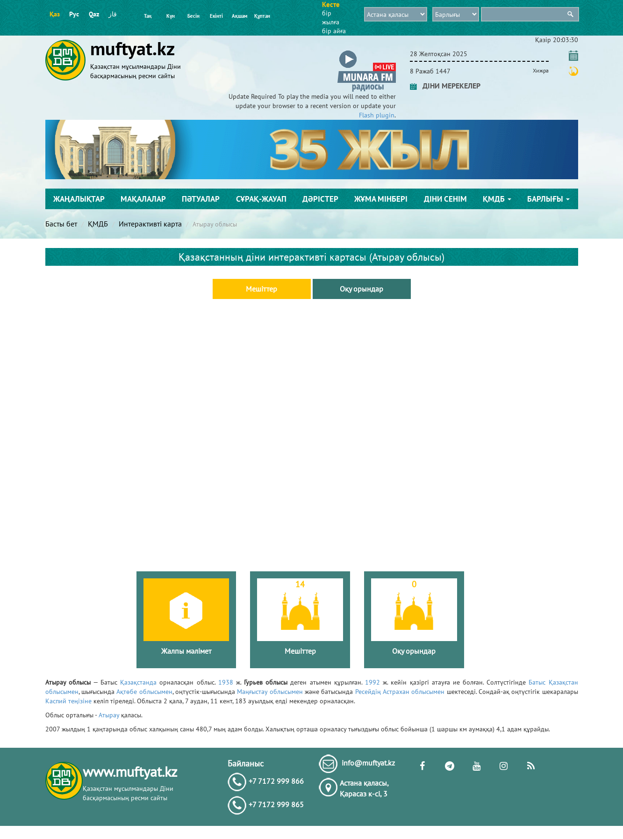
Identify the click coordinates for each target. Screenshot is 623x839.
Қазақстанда (138, 682)
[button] (366, 52)
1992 (372, 682)
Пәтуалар (201, 199)
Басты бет (61, 223)
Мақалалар (143, 199)
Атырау (109, 715)
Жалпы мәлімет (186, 651)
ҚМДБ (497, 199)
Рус (74, 14)
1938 (225, 682)
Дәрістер (320, 199)
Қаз (55, 14)
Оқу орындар (361, 288)
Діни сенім (445, 199)
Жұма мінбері (381, 199)
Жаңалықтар (79, 199)
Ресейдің (368, 691)
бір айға (334, 31)
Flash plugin (376, 115)
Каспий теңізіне (68, 701)
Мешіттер (261, 288)
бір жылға (330, 17)
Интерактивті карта (150, 223)
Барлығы (548, 199)
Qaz (94, 14)
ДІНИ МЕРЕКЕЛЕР (445, 85)
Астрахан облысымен (413, 691)
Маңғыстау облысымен (269, 691)
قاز (112, 14)
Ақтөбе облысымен (144, 691)
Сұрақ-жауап (261, 199)
